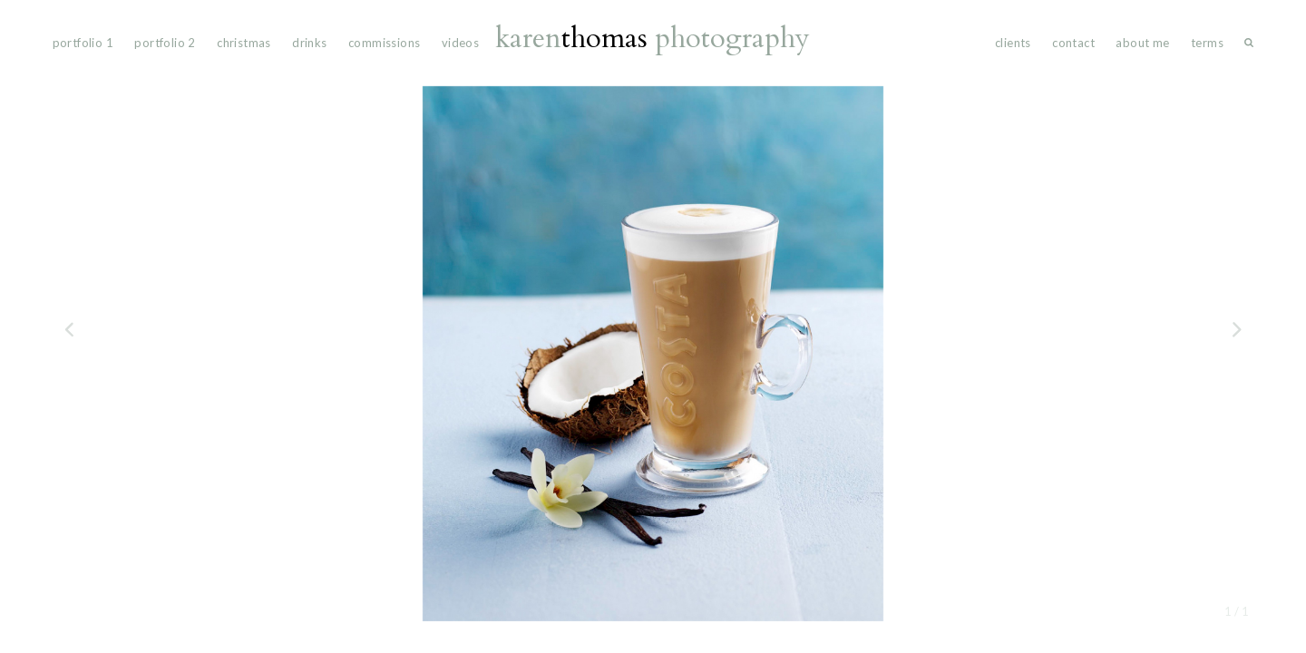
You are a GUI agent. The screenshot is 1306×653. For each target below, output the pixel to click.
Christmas (244, 42)
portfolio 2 (164, 42)
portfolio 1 (83, 42)
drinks (309, 42)
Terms (1207, 42)
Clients (1013, 42)
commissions (384, 42)
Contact (1073, 42)
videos (460, 42)
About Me (1142, 42)
